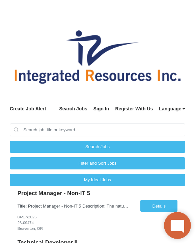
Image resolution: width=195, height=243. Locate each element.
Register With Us (134, 108)
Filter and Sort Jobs (98, 163)
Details (159, 206)
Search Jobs (73, 108)
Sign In (101, 108)
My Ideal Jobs (97, 179)
